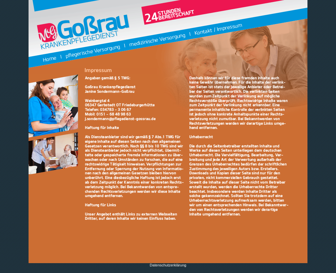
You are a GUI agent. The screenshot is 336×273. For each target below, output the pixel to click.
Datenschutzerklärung (168, 265)
